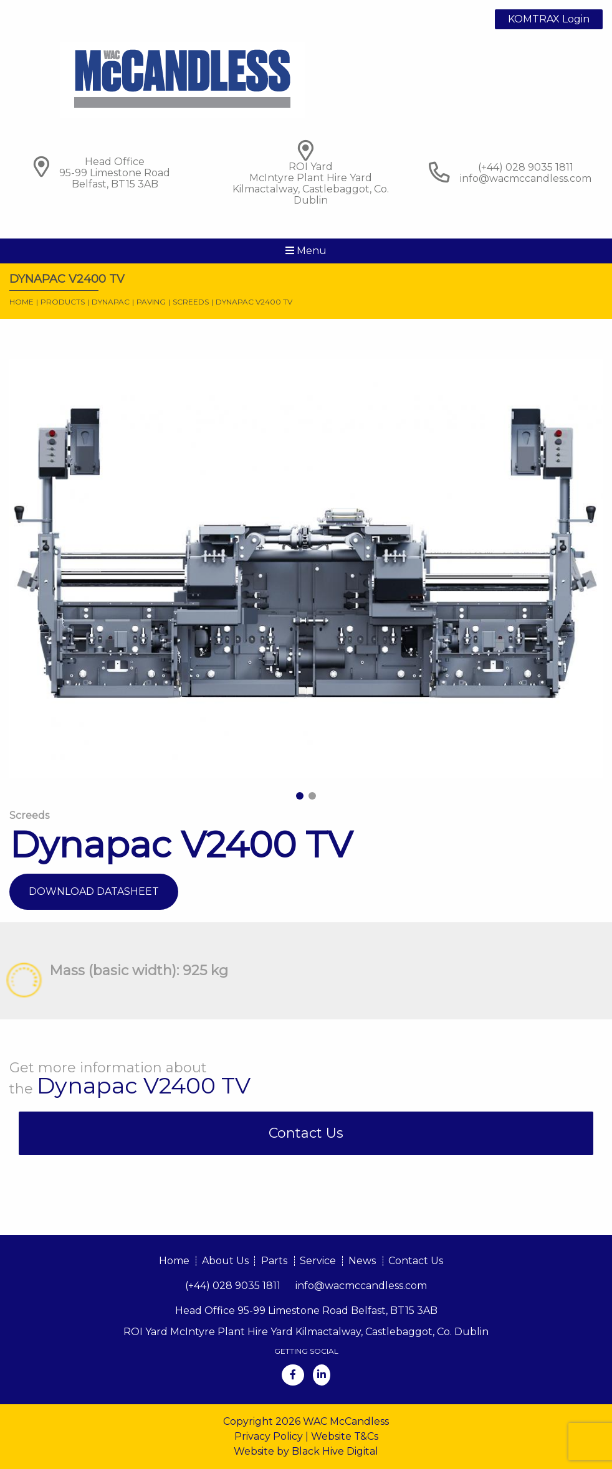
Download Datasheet (94, 891)
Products (63, 301)
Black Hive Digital (335, 1451)
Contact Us (306, 1133)
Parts (274, 1261)
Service (318, 1261)
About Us (225, 1261)
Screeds (191, 301)
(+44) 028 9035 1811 (232, 1286)
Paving (151, 301)
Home (21, 301)
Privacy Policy (268, 1436)
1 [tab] (300, 796)
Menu (306, 251)
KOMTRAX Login (549, 19)
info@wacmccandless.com (525, 178)
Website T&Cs (344, 1436)
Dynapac (111, 301)
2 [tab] (312, 796)
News (362, 1261)
